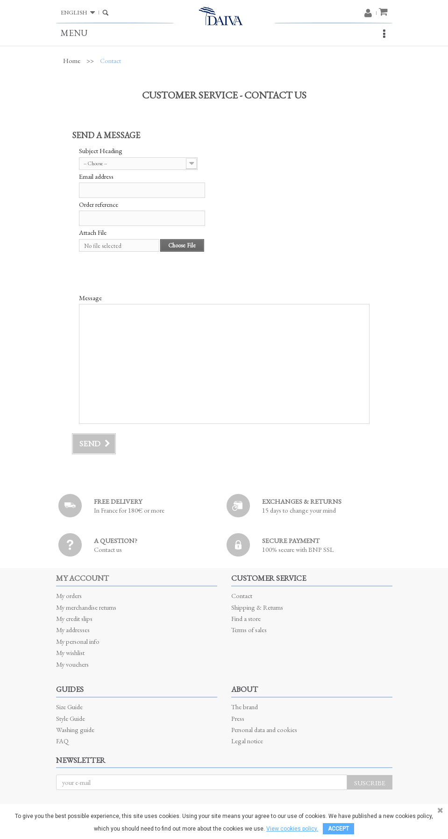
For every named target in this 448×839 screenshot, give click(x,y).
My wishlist (70, 652)
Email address (96, 176)
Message (90, 298)
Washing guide (75, 729)
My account (82, 578)
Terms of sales (249, 629)
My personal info (78, 641)
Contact (241, 595)
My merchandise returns (86, 607)
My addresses (73, 629)
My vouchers (72, 664)
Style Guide (70, 718)
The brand (244, 706)
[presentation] (150, 273)
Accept (338, 828)
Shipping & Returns (257, 607)
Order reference (98, 204)
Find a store (246, 618)
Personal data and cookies (264, 729)
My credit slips (74, 618)
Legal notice (247, 740)
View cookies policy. (292, 828)
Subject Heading (100, 151)
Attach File (93, 232)
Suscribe (369, 782)
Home (71, 60)
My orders (69, 595)
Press (237, 718)
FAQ (62, 740)
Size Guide (69, 706)
